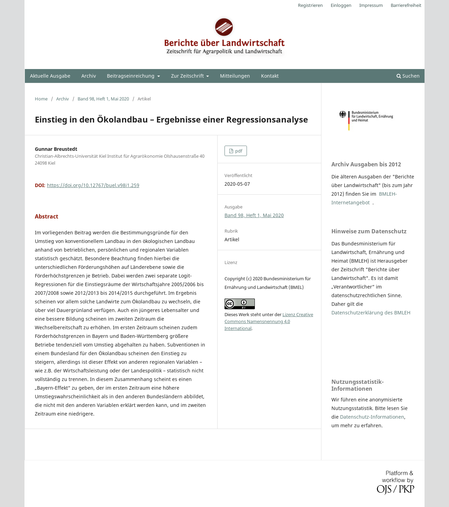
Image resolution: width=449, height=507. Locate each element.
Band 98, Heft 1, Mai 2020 (103, 99)
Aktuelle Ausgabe (50, 75)
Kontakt (270, 75)
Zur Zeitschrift (188, 75)
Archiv (88, 75)
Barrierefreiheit (406, 5)
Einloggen (341, 5)
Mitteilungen (235, 75)
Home (41, 99)
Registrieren (310, 5)
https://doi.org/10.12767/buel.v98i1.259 (93, 185)
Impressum (371, 5)
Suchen (408, 75)
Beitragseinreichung (131, 75)
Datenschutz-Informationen (372, 416)
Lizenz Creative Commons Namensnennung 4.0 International (268, 321)
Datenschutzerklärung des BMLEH (370, 312)
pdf (238, 151)
